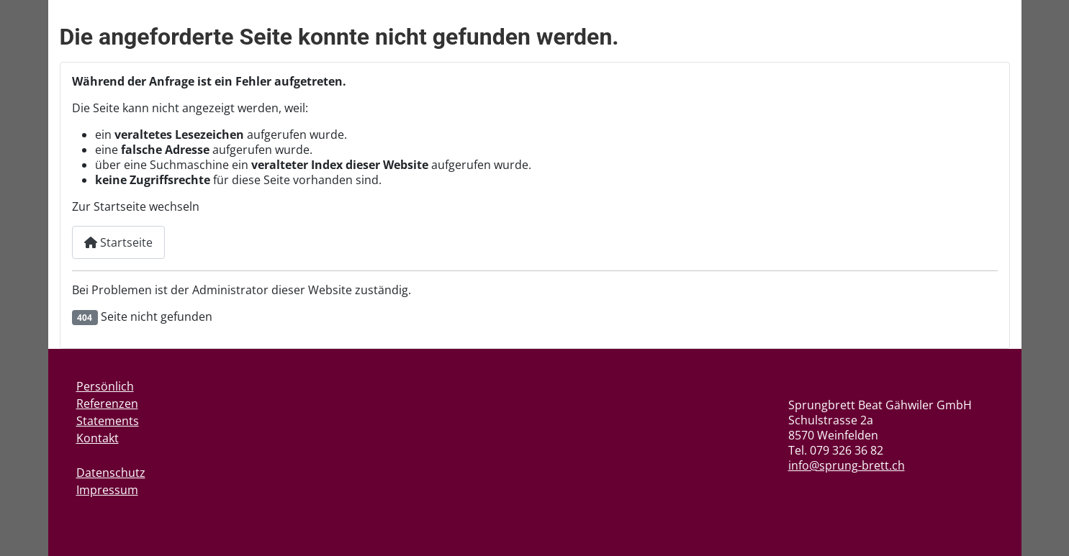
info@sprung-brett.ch (846, 465)
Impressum (107, 490)
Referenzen (107, 403)
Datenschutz (110, 472)
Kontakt (97, 438)
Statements (107, 421)
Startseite (118, 242)
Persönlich (105, 386)
